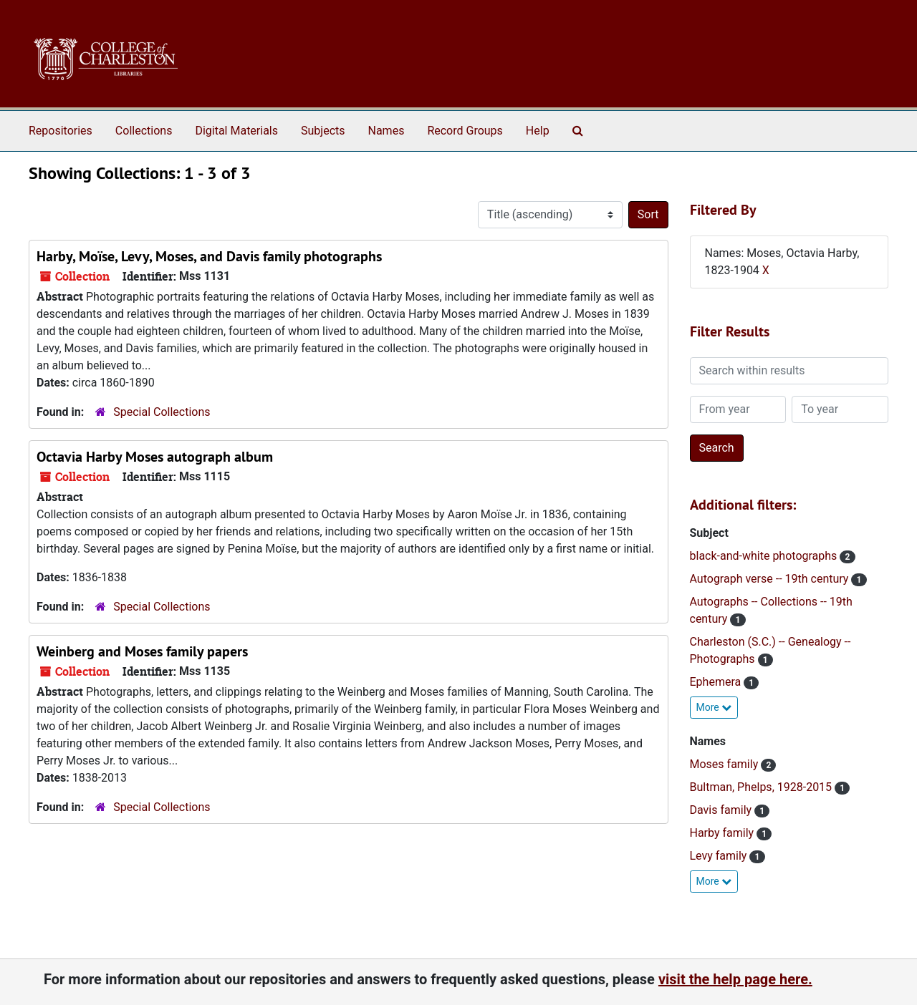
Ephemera (717, 682)
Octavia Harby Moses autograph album (155, 456)
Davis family (722, 810)
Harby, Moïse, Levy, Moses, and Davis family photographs (209, 256)
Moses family (726, 764)
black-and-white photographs (765, 556)
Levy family (720, 856)
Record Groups (464, 130)
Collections (144, 130)
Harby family (723, 833)
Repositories (60, 130)
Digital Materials (236, 130)
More (714, 707)
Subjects (323, 130)
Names (386, 130)
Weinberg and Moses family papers (142, 651)
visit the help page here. (735, 979)
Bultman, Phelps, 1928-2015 (762, 787)
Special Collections (161, 412)
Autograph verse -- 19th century (771, 579)
